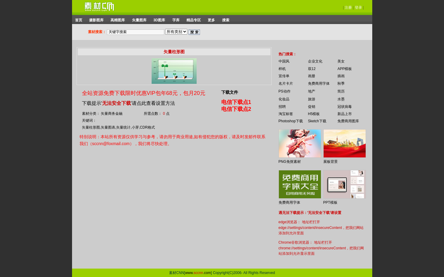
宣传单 (284, 76)
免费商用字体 (319, 83)
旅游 (311, 99)
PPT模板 (330, 202)
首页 (78, 20)
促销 (311, 107)
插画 (341, 76)
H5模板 (314, 114)
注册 (348, 7)
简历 (341, 91)
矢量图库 (139, 20)
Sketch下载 (317, 121)
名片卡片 (286, 83)
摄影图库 (96, 20)
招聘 (282, 107)
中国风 (284, 61)
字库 (176, 20)
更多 (211, 20)
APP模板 (344, 69)
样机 (282, 69)
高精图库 (117, 20)
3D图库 (159, 20)
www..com (198, 273)
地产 (311, 91)
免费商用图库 (348, 121)
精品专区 (193, 20)
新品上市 (344, 114)
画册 (311, 76)
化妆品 (284, 99)
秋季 (341, 83)
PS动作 (285, 91)
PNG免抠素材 (290, 162)
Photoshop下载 (291, 121)
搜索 (225, 20)
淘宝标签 (286, 114)
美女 (341, 61)
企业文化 (315, 61)
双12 (312, 69)
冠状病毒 (344, 107)
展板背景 (330, 162)
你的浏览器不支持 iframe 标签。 (275, 48)
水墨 (341, 99)
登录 (358, 7)
